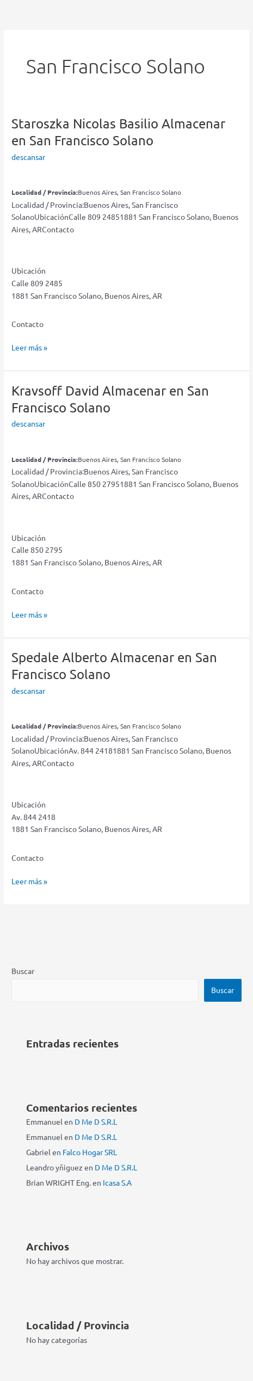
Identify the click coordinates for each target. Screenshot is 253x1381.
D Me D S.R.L (96, 1121)
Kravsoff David (110, 399)
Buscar (22, 971)
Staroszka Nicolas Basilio (118, 131)
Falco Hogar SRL (90, 1152)
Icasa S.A (117, 1182)
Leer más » (29, 347)
